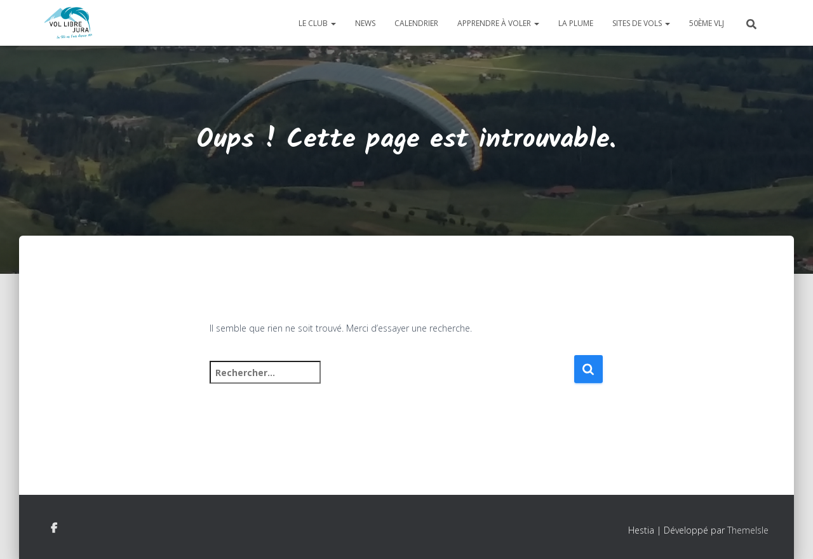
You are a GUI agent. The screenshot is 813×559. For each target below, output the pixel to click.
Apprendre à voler (498, 23)
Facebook (54, 528)
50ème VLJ (706, 23)
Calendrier (416, 23)
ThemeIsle (748, 530)
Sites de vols (641, 23)
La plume (575, 23)
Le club (317, 23)
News (365, 23)
